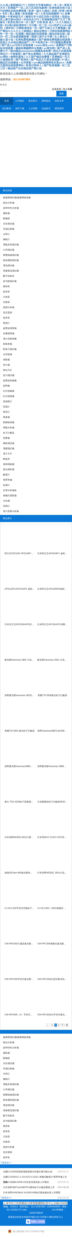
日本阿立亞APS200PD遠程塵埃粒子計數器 (52, 589)
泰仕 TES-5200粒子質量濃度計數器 (20, 801)
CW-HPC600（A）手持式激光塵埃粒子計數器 (20, 1014)
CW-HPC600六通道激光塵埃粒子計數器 (20, 943)
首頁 (6, 101)
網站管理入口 (56, 1217)
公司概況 (19, 101)
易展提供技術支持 (17, 1217)
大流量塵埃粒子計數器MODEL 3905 (52, 801)
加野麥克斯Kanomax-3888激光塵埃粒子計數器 (52, 766)
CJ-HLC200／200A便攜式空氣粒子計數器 (52, 908)
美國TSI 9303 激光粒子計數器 (20, 731)
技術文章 (59, 101)
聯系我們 (59, 108)
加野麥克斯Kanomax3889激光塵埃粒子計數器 (20, 766)
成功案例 (6, 108)
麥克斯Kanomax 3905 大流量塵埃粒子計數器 (20, 660)
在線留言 (46, 108)
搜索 (61, 93)
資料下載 (19, 108)
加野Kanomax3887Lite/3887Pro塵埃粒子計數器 (52, 731)
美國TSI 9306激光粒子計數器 (52, 695)
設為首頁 (56, 89)
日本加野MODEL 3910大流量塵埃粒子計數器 (52, 872)
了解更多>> (6, 1162)
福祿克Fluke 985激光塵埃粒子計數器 (20, 872)
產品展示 (32, 101)
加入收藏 (67, 89)
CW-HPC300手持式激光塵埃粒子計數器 (20, 979)
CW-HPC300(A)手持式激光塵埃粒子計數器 (52, 1014)
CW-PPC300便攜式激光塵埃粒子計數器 (52, 943)
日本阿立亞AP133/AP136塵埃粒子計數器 (52, 624)
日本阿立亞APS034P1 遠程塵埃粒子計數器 (52, 553)
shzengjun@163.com (39, 1209)
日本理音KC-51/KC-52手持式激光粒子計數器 (52, 837)
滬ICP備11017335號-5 (37, 1217)
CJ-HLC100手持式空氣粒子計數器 (20, 908)
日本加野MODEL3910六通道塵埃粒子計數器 (20, 837)
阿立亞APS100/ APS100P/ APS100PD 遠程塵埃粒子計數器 (20, 553)
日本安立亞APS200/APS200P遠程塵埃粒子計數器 (20, 624)
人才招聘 (32, 108)
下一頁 (64, 1025)
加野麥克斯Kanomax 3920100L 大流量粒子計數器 (20, 695)
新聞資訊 (46, 101)
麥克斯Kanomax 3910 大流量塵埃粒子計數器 (52, 660)
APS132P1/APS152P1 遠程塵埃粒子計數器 (20, 589)
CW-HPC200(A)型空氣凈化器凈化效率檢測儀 (52, 979)
